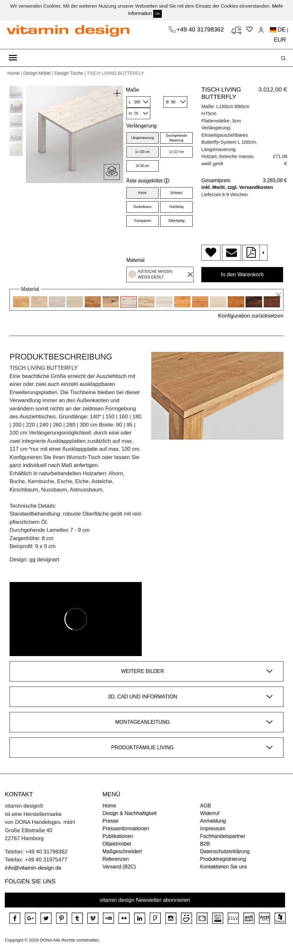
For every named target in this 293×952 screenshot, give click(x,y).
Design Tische (69, 73)
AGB (205, 805)
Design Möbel (37, 73)
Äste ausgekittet (147, 180)
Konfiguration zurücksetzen (250, 316)
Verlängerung (141, 125)
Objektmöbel (117, 843)
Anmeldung (213, 821)
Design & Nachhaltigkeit (130, 813)
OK (157, 14)
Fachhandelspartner (222, 836)
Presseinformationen (126, 828)
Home (13, 73)
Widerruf (209, 813)
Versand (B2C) (119, 866)
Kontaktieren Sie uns (223, 866)
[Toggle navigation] (13, 57)
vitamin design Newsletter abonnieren (145, 900)
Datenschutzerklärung (225, 851)
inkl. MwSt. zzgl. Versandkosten (237, 187)
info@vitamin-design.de (33, 868)
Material (135, 260)
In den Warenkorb (242, 274)
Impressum (212, 828)
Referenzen (116, 859)
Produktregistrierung (223, 859)
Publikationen (118, 836)
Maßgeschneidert (122, 851)
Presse (110, 821)
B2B (205, 843)
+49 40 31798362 (201, 29)
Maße (132, 89)
